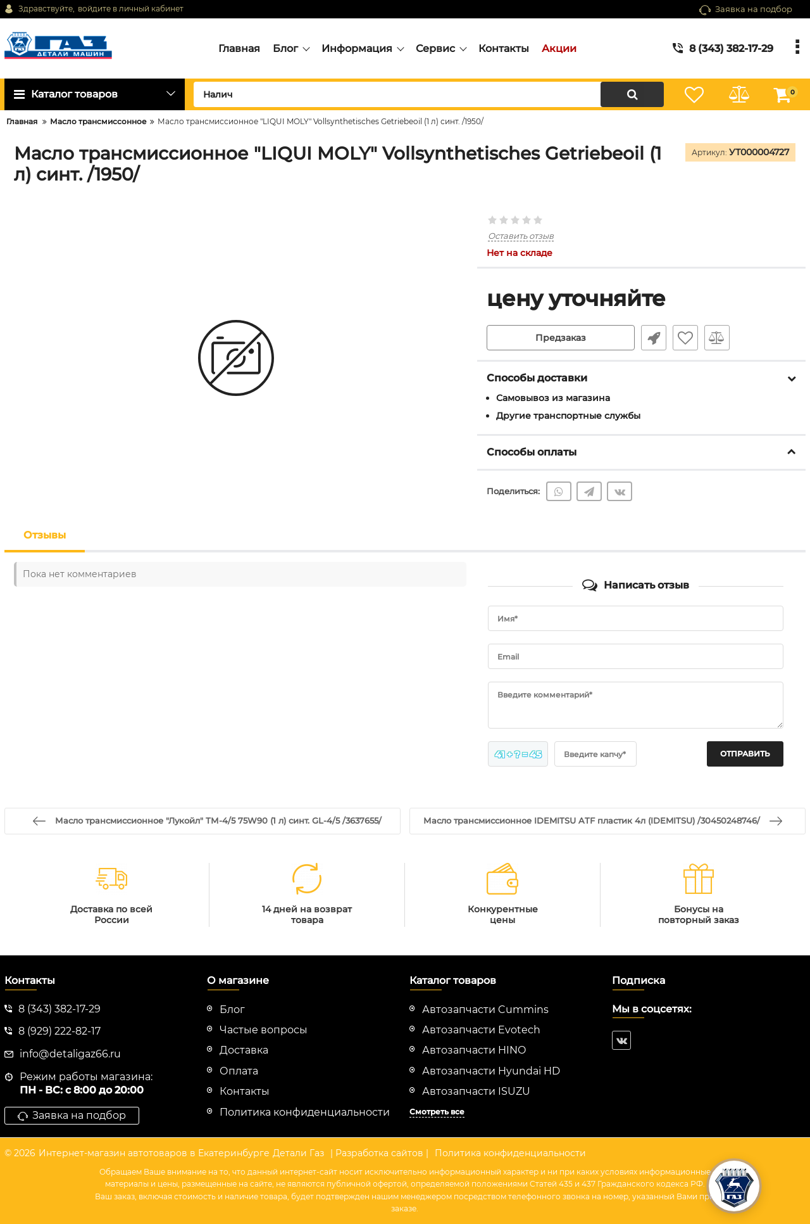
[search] (429, 94)
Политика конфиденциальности (510, 1153)
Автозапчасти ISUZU (476, 1091)
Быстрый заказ (653, 337)
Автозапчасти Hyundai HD (491, 1071)
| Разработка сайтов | (379, 1153)
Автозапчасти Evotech (481, 1030)
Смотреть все (436, 1111)
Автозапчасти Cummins (485, 1010)
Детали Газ (298, 1153)
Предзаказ (560, 337)
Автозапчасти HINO (474, 1050)
